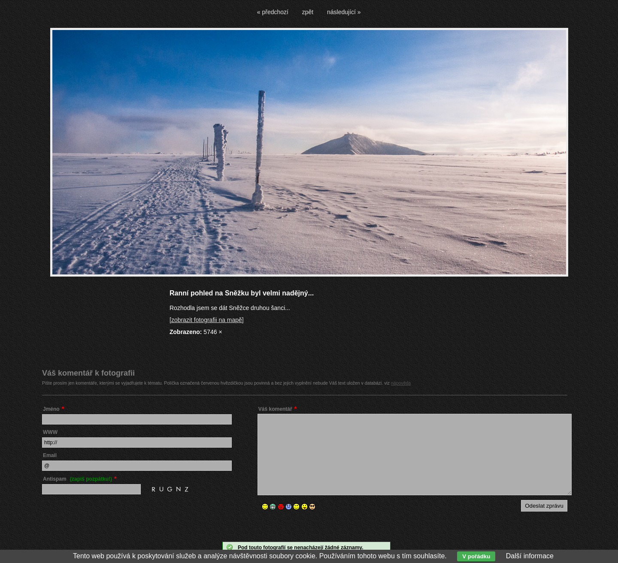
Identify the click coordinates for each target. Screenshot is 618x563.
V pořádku (476, 556)
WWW (50, 432)
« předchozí (272, 12)
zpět (307, 12)
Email (50, 455)
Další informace (530, 556)
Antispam (77, 479)
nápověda (401, 382)
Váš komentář (275, 409)
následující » (344, 12)
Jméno (51, 409)
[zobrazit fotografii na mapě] (207, 319)
